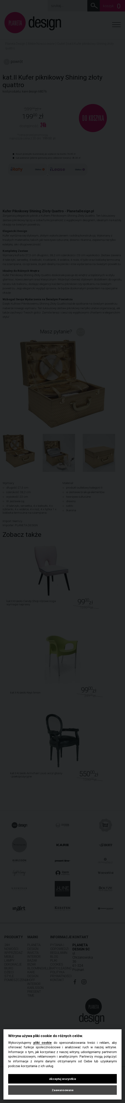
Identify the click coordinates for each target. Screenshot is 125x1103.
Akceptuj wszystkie (62, 1079)
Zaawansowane (62, 1090)
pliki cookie (42, 1043)
